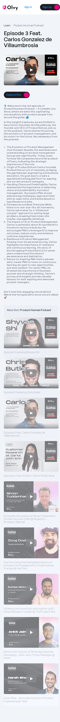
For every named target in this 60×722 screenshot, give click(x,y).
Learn (7, 25)
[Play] (31, 70)
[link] (28, 7)
